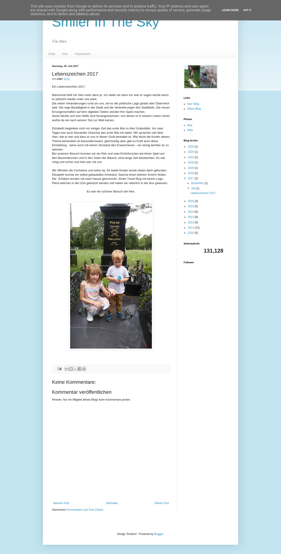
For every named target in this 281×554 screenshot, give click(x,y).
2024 (191, 151)
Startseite (112, 503)
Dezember (198, 183)
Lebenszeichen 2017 (203, 193)
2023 (191, 157)
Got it (247, 10)
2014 (191, 211)
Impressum (83, 54)
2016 (191, 201)
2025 (191, 146)
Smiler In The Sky (105, 22)
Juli (193, 188)
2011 (191, 227)
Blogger (158, 534)
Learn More (230, 10)
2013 (191, 217)
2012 (191, 222)
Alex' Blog (193, 104)
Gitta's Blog (194, 108)
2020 (191, 162)
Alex (65, 54)
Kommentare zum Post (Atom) (85, 509)
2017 (191, 178)
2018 (191, 173)
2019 (191, 168)
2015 (191, 206)
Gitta (51, 54)
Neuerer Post (61, 503)
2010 (191, 232)
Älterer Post (162, 503)
